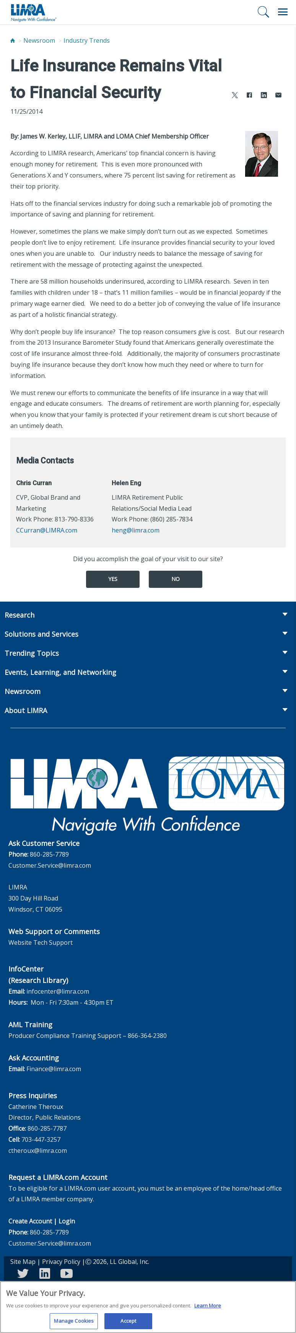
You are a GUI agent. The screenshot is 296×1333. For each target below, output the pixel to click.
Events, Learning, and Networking (60, 672)
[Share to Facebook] (249, 96)
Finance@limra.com (53, 1069)
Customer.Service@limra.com (49, 865)
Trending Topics (32, 653)
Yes (112, 579)
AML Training (30, 1024)
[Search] (263, 11)
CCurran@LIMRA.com (46, 530)
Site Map (23, 1261)
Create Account (30, 1221)
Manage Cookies (74, 1323)
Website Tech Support (40, 942)
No (175, 579)
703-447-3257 (40, 1139)
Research (19, 615)
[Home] (12, 40)
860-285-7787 (47, 1128)
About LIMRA (26, 710)
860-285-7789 (49, 854)
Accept (128, 1323)
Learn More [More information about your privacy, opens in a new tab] (207, 1308)
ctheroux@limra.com (37, 1150)
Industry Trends (86, 40)
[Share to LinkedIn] (264, 96)
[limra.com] (33, 12)
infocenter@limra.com (57, 991)
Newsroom (39, 40)
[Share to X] (235, 96)
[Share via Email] (278, 96)
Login (67, 1221)
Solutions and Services (41, 634)
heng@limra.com (135, 530)
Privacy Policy (61, 1261)
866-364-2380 (147, 1035)
